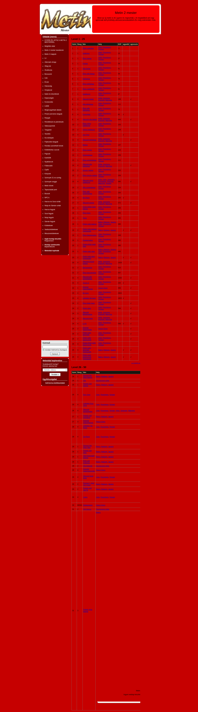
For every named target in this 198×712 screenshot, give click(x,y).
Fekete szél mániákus (87, 417)
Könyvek (48, 174)
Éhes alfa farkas (89, 74)
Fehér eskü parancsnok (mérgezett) (87, 357)
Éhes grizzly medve (90, 175)
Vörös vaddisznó (89, 130)
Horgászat (48, 90)
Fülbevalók (49, 166)
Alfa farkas (87, 69)
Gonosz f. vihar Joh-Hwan (88, 484)
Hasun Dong (103, 288)
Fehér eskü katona (89, 224)
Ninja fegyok (49, 218)
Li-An (85, 324)
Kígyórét (101, 100)
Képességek (49, 98)
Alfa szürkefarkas (89, 188)
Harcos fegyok (50, 210)
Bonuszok (48, 74)
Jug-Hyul (86, 135)
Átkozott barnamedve (87, 411)
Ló (45, 58)
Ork (84, 381)
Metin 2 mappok (50, 54)
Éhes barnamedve (89, 273)
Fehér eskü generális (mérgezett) (87, 350)
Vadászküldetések (51, 229)
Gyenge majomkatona (88, 288)
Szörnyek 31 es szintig (53, 178)
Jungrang (106, 98)
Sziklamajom (88, 505)
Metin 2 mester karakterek (54, 50)
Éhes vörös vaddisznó (87, 125)
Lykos (85, 497)
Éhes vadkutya (88, 48)
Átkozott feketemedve (87, 313)
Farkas (85, 64)
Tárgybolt (48, 130)
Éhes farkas (87, 59)
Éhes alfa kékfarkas (86, 109)
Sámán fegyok (50, 221)
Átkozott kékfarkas (89, 140)
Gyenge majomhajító (87, 329)
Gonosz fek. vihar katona (87, 376)
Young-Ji (86, 283)
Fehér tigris (87, 308)
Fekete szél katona (87, 385)
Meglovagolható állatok (53, 110)
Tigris (85, 218)
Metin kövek (49, 186)
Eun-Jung (86, 395)
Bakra (100, 222)
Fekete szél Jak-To (87, 489)
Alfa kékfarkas (88, 104)
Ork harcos (87, 509)
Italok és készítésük (52, 94)
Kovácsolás (49, 102)
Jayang (113, 222)
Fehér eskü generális (87, 334)
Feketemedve (88, 240)
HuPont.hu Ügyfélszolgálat (55, 383)
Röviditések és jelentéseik (54, 122)
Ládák (47, 106)
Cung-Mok (86, 114)
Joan (100, 47)
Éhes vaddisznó (88, 89)
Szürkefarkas (87, 155)
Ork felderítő (87, 466)
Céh (46, 78)
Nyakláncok (49, 162)
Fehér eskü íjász (89, 251)
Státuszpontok (50, 126)
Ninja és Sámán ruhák (53, 206)
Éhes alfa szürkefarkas (87, 193)
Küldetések (49, 225)
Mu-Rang (86, 198)
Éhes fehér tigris (89, 303)
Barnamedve (87, 268)
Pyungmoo (107, 47)
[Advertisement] (52, 297)
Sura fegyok (49, 214)
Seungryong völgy (102, 381)
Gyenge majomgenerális (89, 470)
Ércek (47, 82)
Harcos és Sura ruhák (53, 202)
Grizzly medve (88, 170)
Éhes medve (87, 150)
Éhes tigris (86, 213)
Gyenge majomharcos (88, 422)
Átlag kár (48, 66)
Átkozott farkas (88, 99)
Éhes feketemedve (89, 235)
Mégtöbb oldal (50, 46)
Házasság (48, 86)
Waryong (108, 100)
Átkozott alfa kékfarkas (87, 165)
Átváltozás (48, 70)
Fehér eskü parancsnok (87, 339)
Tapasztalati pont (51, 190)
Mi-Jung (86, 293)
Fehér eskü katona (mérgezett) (89, 230)
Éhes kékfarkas (88, 84)
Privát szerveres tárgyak (53, 114)
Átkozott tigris (88, 319)
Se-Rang (86, 437)
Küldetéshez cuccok (52, 150)
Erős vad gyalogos (86, 462)
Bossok (47, 194)
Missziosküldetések (52, 233)
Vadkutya (86, 53)
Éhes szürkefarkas (89, 160)
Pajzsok (47, 154)
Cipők (47, 170)
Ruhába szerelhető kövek (54, 146)
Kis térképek (49, 138)
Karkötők (48, 158)
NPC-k (47, 198)
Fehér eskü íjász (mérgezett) (89, 257)
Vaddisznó (86, 94)
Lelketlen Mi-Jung (89, 298)
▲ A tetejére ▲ (135, 363)
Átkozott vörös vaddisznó (88, 181)
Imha (100, 98)
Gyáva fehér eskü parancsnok (89, 344)
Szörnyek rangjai (51, 182)
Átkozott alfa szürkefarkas (87, 278)
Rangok (47, 118)
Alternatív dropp (50, 62)
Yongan (101, 49)
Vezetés (47, 134)
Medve (85, 145)
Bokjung (106, 222)
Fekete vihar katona (87, 611)
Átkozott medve (88, 203)
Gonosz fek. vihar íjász (87, 447)
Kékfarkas (86, 79)
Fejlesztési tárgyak (51, 142)
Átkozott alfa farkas (90, 120)
